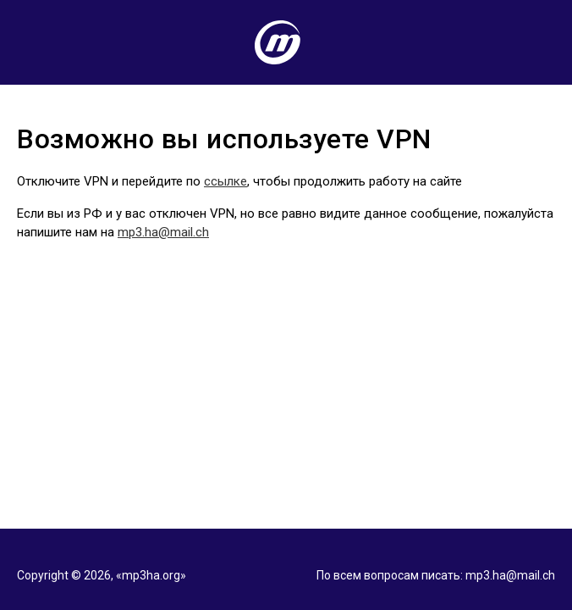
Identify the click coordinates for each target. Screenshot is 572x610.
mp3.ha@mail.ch (163, 232)
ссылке (225, 181)
